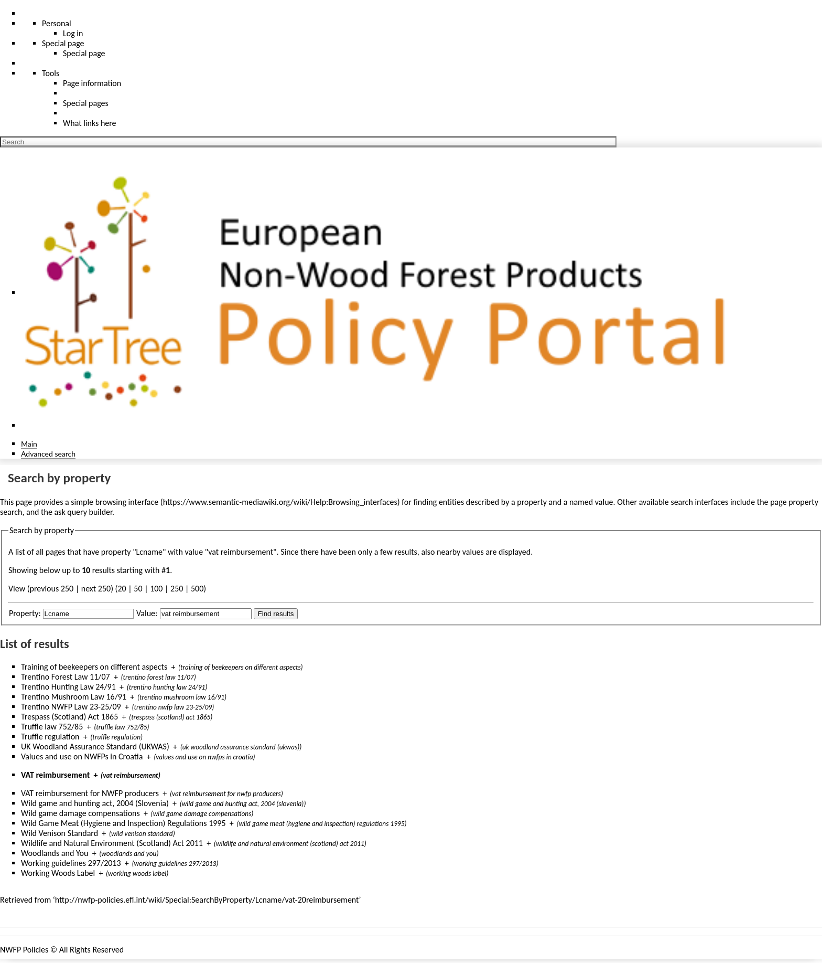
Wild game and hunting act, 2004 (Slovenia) (95, 803)
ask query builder (83, 512)
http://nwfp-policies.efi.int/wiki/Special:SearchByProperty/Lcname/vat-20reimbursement (207, 900)
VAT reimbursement (55, 775)
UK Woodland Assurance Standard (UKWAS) (95, 747)
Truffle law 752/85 (52, 727)
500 (197, 589)
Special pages (86, 103)
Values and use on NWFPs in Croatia (82, 756)
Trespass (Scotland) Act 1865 (69, 717)
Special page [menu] (63, 43)
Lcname (149, 552)
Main (29, 443)
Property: (25, 613)
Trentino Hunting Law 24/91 (68, 687)
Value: (146, 613)
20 (121, 589)
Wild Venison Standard (59, 833)
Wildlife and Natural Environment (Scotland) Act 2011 (112, 843)
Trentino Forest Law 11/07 (65, 677)
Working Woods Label (58, 873)
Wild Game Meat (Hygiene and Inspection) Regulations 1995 (123, 823)
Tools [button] (50, 73)
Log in (73, 33)
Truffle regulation (50, 737)
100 (156, 589)
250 (176, 589)
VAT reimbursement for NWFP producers (90, 793)
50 (138, 589)
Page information (92, 83)
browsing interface (127, 502)
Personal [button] (56, 23)
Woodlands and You (54, 853)
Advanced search (48, 453)
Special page (84, 53)
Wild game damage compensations (80, 813)
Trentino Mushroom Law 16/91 (73, 697)
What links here (89, 123)
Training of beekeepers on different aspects (94, 667)
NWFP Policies (24, 950)
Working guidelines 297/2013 (71, 863)
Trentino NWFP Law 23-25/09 (71, 707)
